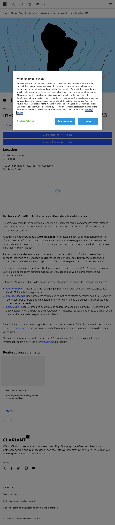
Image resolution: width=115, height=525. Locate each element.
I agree (87, 121)
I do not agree (65, 121)
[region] (57, 100)
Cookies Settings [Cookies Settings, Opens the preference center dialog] (25, 121)
